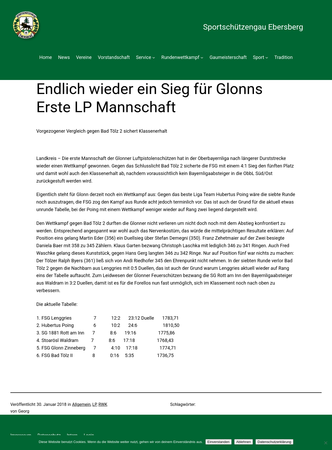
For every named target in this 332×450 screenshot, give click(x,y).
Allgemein (81, 404)
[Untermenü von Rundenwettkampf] (201, 57)
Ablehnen (243, 442)
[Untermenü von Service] (153, 57)
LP (94, 404)
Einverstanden (219, 442)
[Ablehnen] (325, 442)
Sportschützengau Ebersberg (253, 26)
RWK (102, 404)
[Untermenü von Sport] (266, 57)
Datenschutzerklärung (274, 442)
